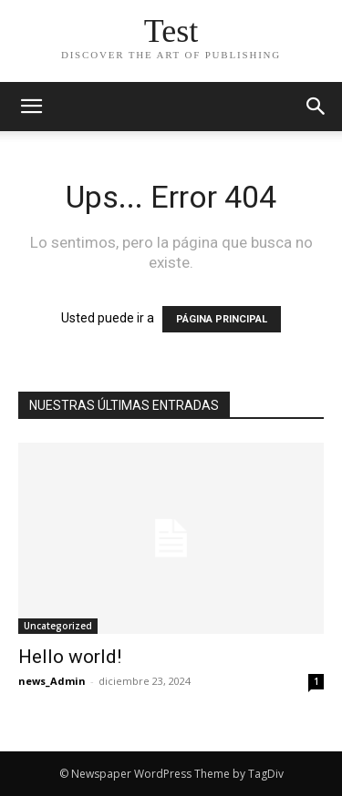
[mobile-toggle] (31, 106)
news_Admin (52, 681)
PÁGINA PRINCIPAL (221, 319)
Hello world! (69, 657)
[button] (316, 106)
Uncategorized (58, 625)
